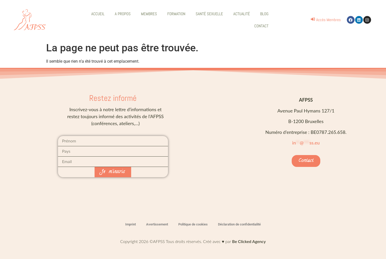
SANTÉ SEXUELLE (209, 14)
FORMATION (176, 14)
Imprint (130, 224)
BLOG (264, 14)
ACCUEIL (97, 14)
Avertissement (157, 224)
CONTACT (261, 26)
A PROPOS (123, 14)
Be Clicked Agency (249, 241)
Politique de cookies (193, 224)
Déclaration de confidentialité (239, 224)
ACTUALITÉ (241, 14)
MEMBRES (149, 14)
